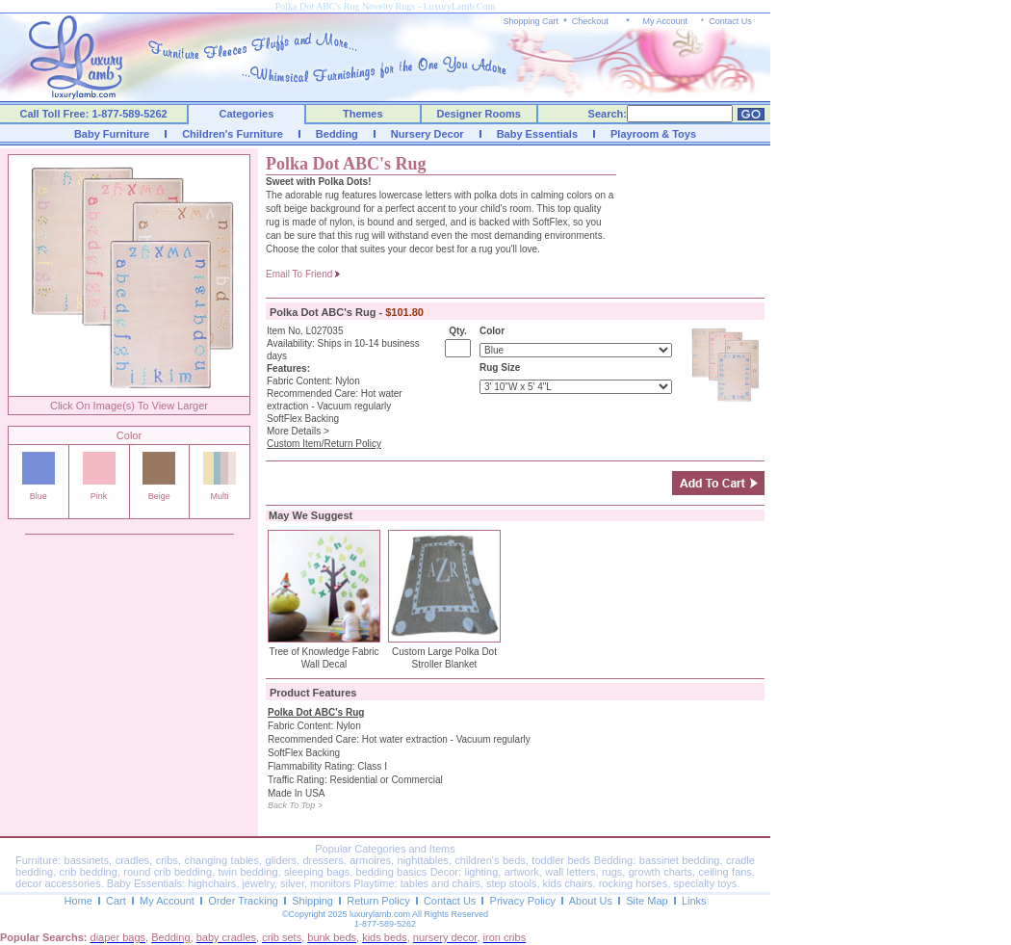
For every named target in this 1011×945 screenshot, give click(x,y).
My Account (664, 21)
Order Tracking (243, 900)
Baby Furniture (111, 134)
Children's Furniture (232, 134)
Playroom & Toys (653, 134)
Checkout (590, 21)
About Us (590, 900)
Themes (363, 113)
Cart (116, 900)
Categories (247, 113)
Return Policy (378, 900)
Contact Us (730, 21)
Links (694, 900)
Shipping (312, 900)
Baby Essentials (537, 134)
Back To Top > (295, 805)
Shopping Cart (531, 21)
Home (77, 900)
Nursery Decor (427, 134)
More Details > (298, 431)
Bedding (337, 134)
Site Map (646, 900)
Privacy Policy (523, 900)
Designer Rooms (478, 113)
